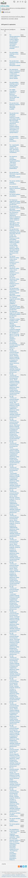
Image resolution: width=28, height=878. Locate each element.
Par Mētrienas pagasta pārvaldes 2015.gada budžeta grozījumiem (15, 314)
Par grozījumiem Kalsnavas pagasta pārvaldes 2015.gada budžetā (15, 63)
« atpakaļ (3, 864)
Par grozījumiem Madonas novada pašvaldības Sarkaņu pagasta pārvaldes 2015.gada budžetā (15, 292)
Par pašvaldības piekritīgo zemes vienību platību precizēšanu (14, 85)
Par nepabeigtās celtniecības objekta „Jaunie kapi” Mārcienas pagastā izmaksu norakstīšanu (14, 148)
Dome (3, 8)
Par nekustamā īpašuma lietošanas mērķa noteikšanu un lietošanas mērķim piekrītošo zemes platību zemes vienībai (15, 74)
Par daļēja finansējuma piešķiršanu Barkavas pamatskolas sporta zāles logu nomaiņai (14, 94)
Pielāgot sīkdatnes (6, 876)
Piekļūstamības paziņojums (19, 876)
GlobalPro (20, 873)
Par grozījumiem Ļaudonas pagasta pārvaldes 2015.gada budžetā (15, 208)
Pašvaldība (4, 6)
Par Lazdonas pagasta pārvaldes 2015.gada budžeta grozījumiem (15, 307)
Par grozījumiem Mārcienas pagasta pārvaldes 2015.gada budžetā (15, 175)
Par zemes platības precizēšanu (15, 195)
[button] (25, 2)
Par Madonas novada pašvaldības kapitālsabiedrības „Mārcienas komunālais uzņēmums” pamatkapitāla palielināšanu (15, 162)
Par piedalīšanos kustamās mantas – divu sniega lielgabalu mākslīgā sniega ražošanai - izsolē (14, 833)
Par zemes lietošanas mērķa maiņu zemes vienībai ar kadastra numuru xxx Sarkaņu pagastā (14, 260)
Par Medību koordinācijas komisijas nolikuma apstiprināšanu (15, 344)
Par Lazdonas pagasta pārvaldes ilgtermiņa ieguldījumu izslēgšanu (15, 300)
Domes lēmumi (6, 9)
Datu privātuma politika (9, 875)
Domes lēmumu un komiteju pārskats (15, 8)
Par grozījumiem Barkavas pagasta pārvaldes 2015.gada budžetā (15, 106)
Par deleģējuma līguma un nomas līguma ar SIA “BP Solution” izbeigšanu (14, 336)
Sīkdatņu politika (20, 875)
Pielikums (12, 100)
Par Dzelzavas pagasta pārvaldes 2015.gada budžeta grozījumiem (15, 202)
